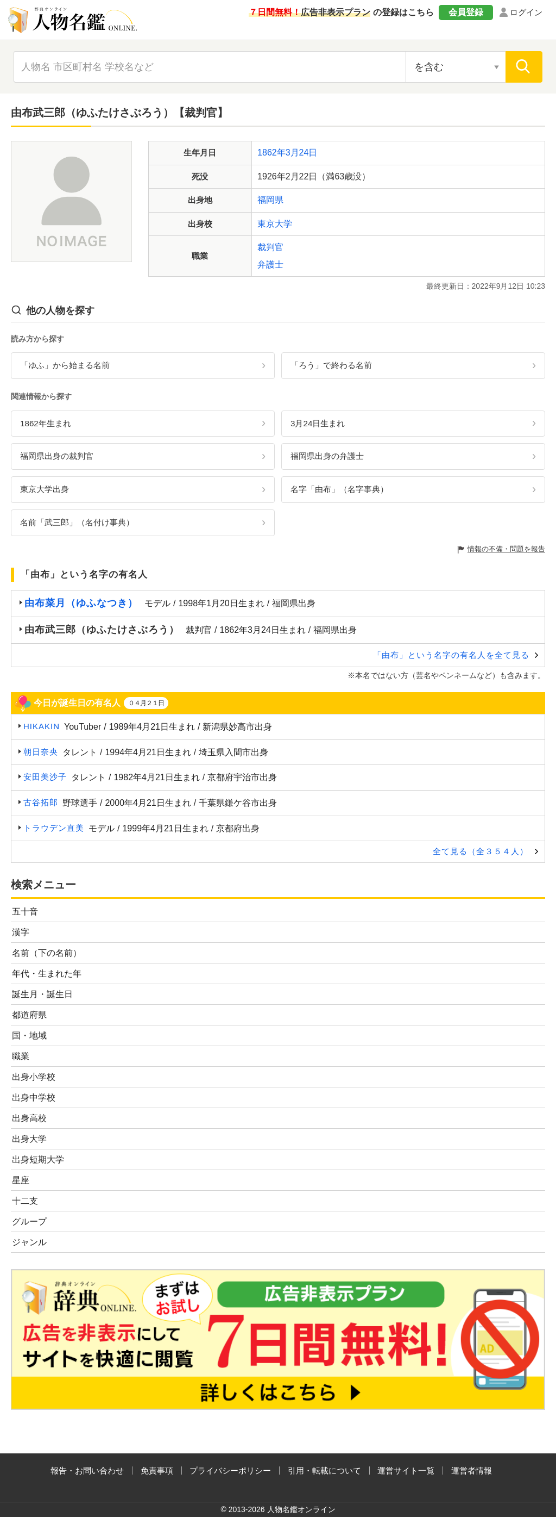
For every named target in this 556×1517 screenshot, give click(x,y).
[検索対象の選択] (456, 67)
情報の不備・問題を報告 (506, 549)
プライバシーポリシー (230, 1470)
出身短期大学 (38, 1159)
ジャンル (29, 1242)
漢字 (20, 932)
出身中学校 (33, 1097)
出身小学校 (33, 1076)
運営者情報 (471, 1470)
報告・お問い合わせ (87, 1470)
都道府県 (29, 1014)
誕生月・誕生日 (42, 994)
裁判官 (270, 247)
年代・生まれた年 (46, 973)
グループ (29, 1221)
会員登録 (465, 12)
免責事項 (157, 1470)
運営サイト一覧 (405, 1470)
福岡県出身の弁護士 (327, 456)
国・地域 (29, 1035)
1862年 (271, 152)
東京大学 (274, 223)
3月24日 (302, 152)
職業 (20, 1056)
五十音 (25, 911)
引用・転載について (324, 1470)
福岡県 (270, 199)
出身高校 (29, 1118)
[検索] (524, 67)
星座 (20, 1180)
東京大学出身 (44, 489)
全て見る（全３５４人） (480, 851)
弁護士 (270, 264)
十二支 (25, 1200)
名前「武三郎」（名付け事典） (77, 522)
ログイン (526, 12)
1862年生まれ (45, 423)
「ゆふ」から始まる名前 (65, 365)
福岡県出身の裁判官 (56, 456)
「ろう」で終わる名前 (331, 365)
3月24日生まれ (317, 423)
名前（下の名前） (46, 953)
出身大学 (29, 1138)
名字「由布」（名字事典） (339, 489)
